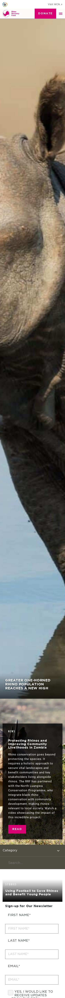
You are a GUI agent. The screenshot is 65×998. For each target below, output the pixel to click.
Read (17, 829)
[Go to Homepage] (12, 13)
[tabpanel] (32, 349)
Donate (45, 13)
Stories (11, 884)
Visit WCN (55, 4)
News (11, 731)
